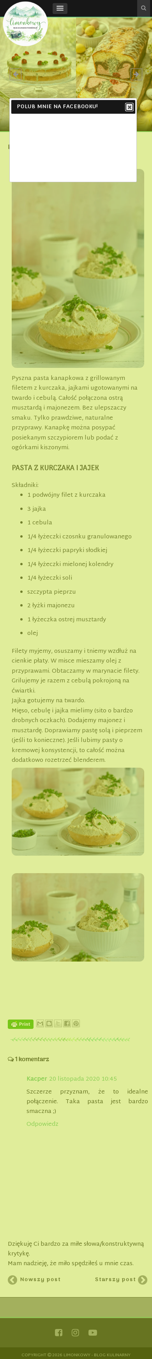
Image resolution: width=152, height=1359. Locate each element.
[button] (60, 8)
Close (129, 107)
